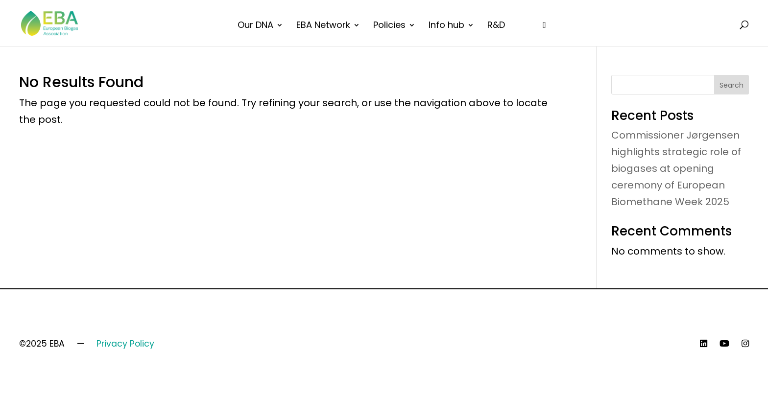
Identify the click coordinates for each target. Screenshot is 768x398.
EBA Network (323, 26)
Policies (389, 26)
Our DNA (255, 26)
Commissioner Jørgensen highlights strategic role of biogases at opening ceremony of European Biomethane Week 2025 (676, 168)
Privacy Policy (125, 344)
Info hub (446, 26)
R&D (496, 26)
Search (732, 85)
